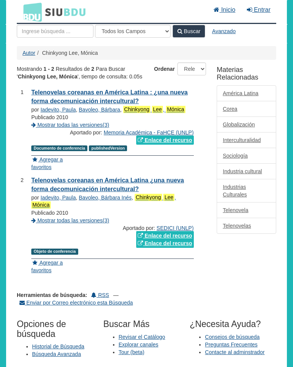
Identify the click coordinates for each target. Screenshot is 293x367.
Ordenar (164, 69)
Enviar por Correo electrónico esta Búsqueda (76, 303)
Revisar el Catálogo (142, 337)
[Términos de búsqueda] (55, 31)
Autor (29, 53)
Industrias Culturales (235, 191)
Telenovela (235, 210)
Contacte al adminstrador (234, 352)
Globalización (239, 124)
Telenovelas (237, 226)
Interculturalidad (242, 140)
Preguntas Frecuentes (231, 344)
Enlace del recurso (165, 140)
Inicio (224, 9)
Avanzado (224, 31)
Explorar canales (138, 344)
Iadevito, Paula (58, 110)
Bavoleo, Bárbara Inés (105, 198)
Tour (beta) (132, 352)
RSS (100, 295)
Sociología (235, 156)
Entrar (258, 9)
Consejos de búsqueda (232, 337)
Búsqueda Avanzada (56, 354)
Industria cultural (242, 171)
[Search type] (133, 31)
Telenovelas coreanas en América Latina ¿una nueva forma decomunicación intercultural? (107, 184)
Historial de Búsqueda (58, 346)
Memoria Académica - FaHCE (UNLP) (149, 132)
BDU (30, 12)
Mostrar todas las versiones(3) (70, 125)
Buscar (188, 31)
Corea (230, 109)
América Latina (240, 93)
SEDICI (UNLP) (174, 228)
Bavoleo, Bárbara (99, 110)
